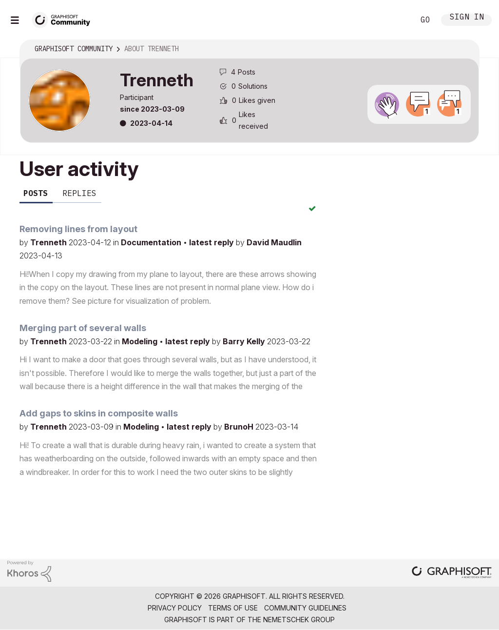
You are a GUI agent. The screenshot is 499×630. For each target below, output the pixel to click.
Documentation (152, 242)
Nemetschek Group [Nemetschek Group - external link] (299, 619)
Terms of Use (233, 608)
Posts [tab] (35, 193)
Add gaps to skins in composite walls (98, 413)
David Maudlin (274, 242)
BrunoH (239, 427)
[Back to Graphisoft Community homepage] (64, 19)
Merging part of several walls (82, 328)
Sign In (467, 17)
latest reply (212, 242)
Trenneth (49, 242)
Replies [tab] (79, 193)
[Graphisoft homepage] (452, 573)
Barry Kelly (245, 341)
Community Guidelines (305, 608)
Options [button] (465, 49)
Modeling (140, 341)
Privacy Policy (175, 608)
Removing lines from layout (78, 229)
